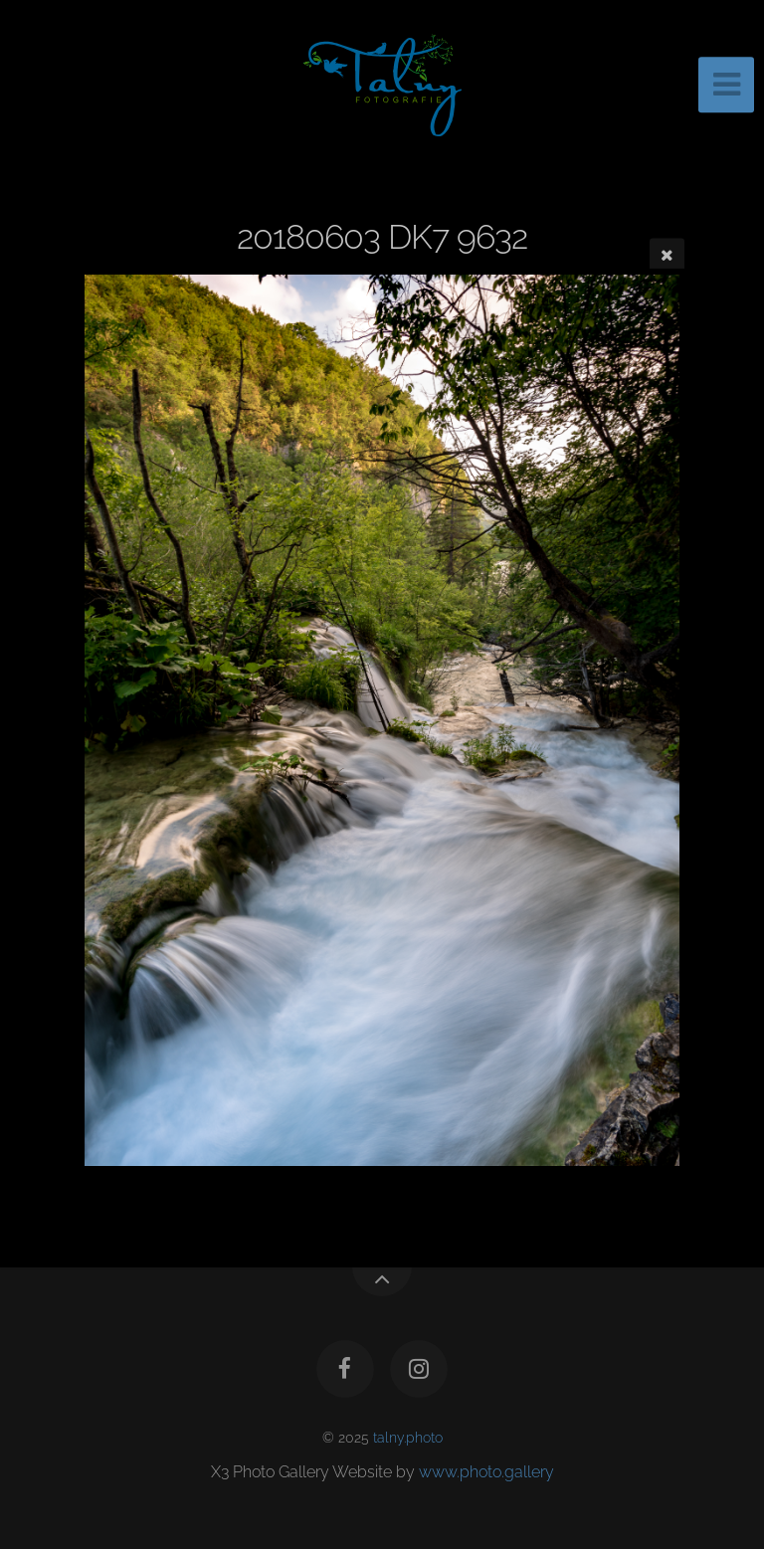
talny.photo (408, 1437)
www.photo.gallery (486, 1471)
